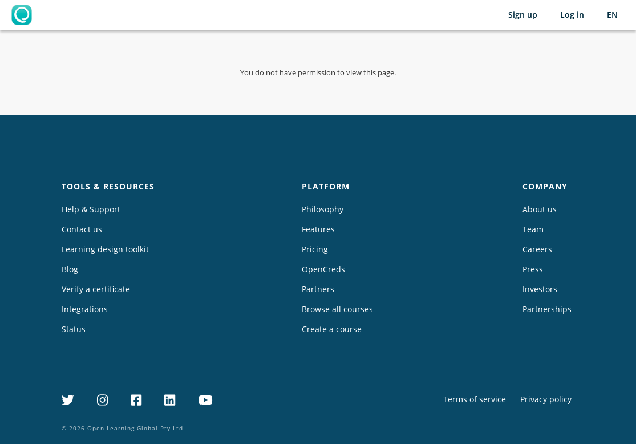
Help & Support (91, 209)
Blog (70, 269)
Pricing (315, 249)
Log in (572, 14)
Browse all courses (337, 309)
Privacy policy (546, 399)
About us (539, 209)
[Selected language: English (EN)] (612, 14)
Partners (318, 289)
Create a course (332, 329)
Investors (539, 289)
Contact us (82, 229)
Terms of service (474, 399)
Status (74, 329)
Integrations (85, 309)
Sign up (522, 14)
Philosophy (322, 209)
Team (533, 229)
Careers (537, 249)
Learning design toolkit (105, 249)
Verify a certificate (96, 289)
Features (318, 229)
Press (532, 269)
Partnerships (547, 309)
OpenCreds (323, 269)
